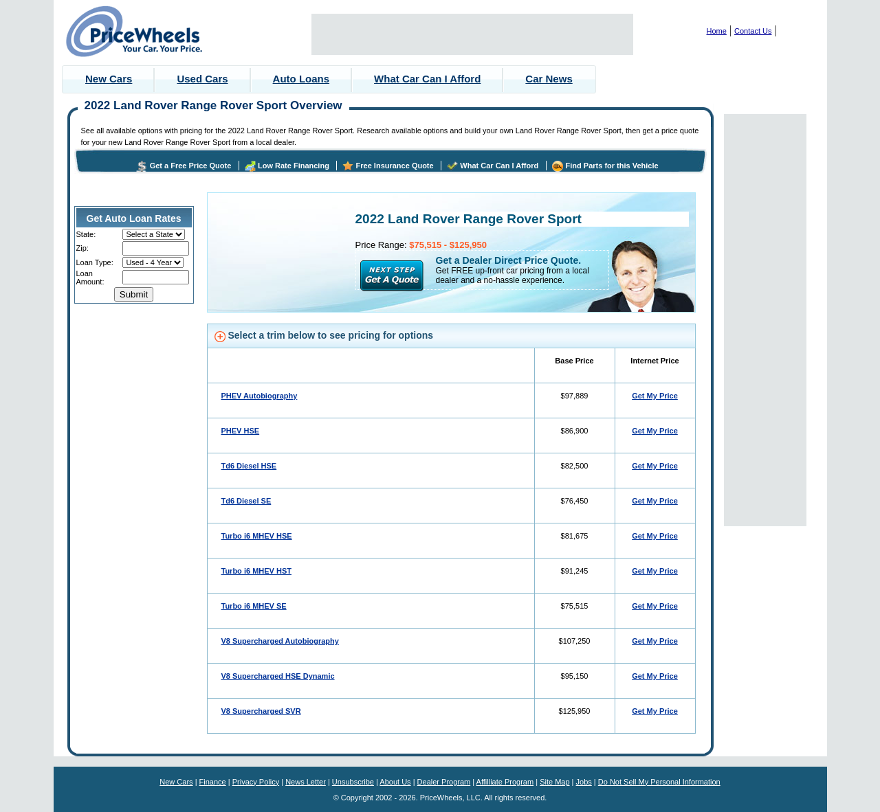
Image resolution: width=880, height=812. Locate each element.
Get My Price (655, 396)
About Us (395, 782)
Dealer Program (444, 782)
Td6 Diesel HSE (249, 466)
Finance (212, 782)
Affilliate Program (505, 782)
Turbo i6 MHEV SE (254, 606)
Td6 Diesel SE (246, 501)
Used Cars (202, 78)
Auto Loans (301, 78)
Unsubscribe (353, 782)
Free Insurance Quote (395, 165)
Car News (548, 78)
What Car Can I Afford (427, 78)
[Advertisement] (472, 34)
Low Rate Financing (293, 165)
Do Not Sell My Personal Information (659, 782)
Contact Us (752, 31)
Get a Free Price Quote (191, 165)
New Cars (108, 78)
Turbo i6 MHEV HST (256, 571)
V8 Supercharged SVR (261, 711)
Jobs (584, 782)
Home (717, 31)
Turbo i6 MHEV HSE (256, 536)
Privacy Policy (255, 782)
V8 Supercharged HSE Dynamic (278, 676)
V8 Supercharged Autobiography (280, 641)
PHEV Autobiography (259, 396)
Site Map (554, 782)
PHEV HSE (240, 431)
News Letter (305, 782)
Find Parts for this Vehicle (612, 165)
